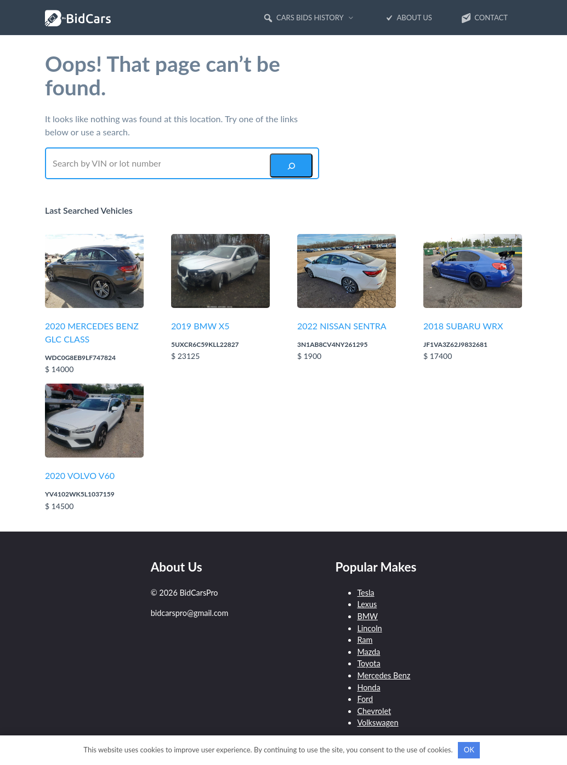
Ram (364, 639)
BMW (367, 616)
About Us (407, 18)
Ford (365, 699)
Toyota (368, 663)
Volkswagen (377, 722)
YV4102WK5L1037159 (80, 494)
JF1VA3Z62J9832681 (455, 344)
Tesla (365, 592)
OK (469, 749)
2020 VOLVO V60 (80, 475)
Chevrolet (374, 711)
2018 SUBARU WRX (463, 326)
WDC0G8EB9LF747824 (80, 357)
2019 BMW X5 (200, 326)
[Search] (291, 165)
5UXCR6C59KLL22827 (205, 344)
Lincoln (369, 628)
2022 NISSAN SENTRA (342, 326)
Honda (368, 687)
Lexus (367, 604)
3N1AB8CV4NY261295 (332, 344)
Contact (484, 18)
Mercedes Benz (383, 675)
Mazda (368, 651)
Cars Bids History (303, 18)
